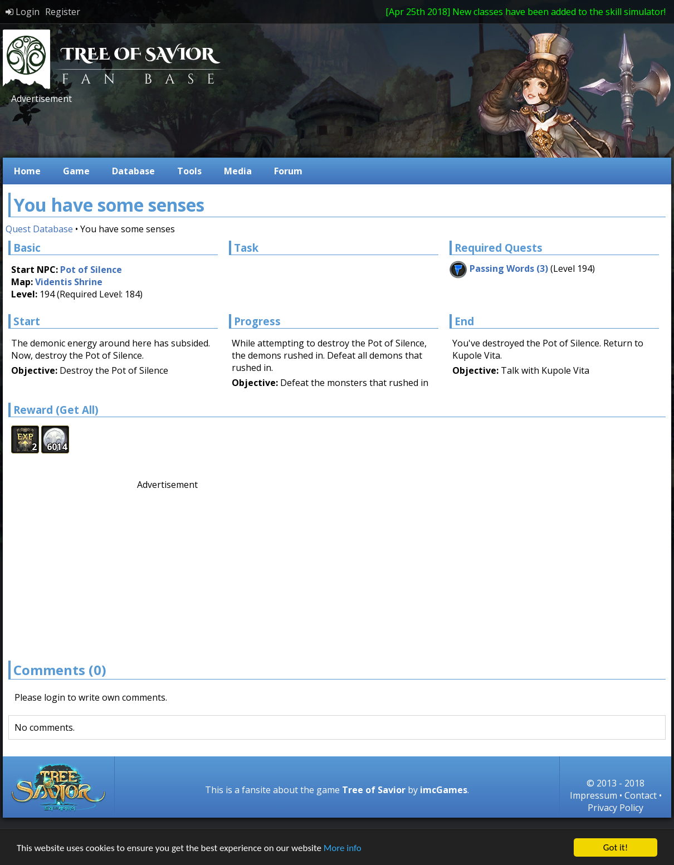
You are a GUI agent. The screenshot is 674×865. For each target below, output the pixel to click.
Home (27, 171)
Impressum (593, 795)
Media (238, 171)
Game (76, 171)
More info (343, 849)
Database (133, 171)
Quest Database (39, 229)
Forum (288, 171)
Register (62, 12)
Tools (189, 171)
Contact (640, 795)
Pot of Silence (91, 269)
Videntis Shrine (68, 282)
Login (23, 12)
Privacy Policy (615, 808)
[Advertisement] (211, 130)
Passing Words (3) (509, 268)
